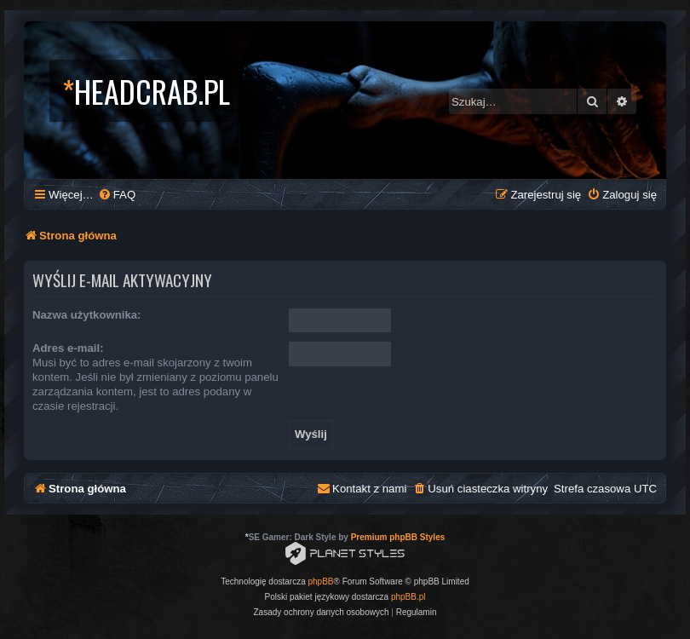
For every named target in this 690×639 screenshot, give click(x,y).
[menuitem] (116, 194)
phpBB (321, 581)
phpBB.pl (408, 597)
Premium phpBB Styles (398, 537)
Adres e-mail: (68, 348)
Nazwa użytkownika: (86, 314)
